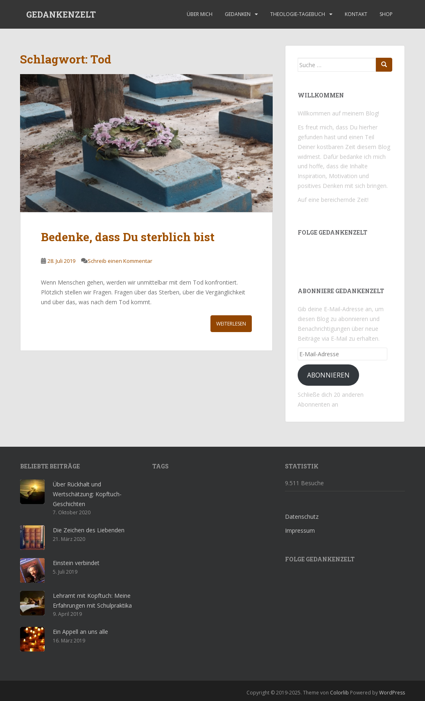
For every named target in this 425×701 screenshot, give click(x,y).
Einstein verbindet (76, 563)
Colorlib (339, 692)
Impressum (300, 530)
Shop (386, 14)
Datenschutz (302, 516)
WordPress (392, 692)
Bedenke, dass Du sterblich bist (128, 236)
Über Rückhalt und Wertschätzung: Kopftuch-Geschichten (87, 494)
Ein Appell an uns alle (80, 631)
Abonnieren (328, 375)
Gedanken (238, 14)
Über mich (199, 14)
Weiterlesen (231, 323)
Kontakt (356, 14)
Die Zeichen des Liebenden (88, 530)
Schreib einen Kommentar (120, 261)
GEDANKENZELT (61, 14)
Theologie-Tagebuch (297, 14)
